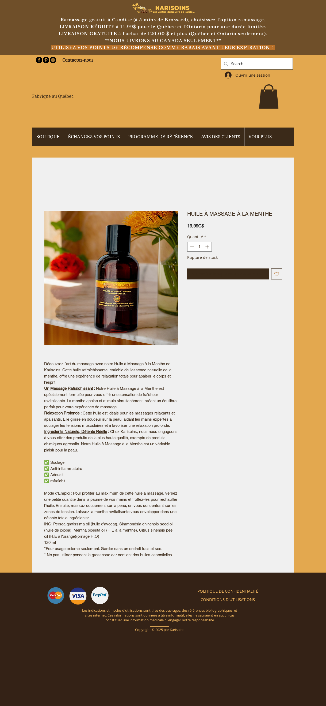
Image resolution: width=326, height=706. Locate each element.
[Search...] (256, 63)
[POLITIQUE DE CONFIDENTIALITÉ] (227, 591)
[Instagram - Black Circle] (53, 60)
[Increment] (207, 246)
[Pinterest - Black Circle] (46, 60)
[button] (269, 96)
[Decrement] (191, 246)
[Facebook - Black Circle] (39, 60)
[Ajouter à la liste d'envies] (276, 273)
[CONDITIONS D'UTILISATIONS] (227, 599)
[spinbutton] (199, 246)
